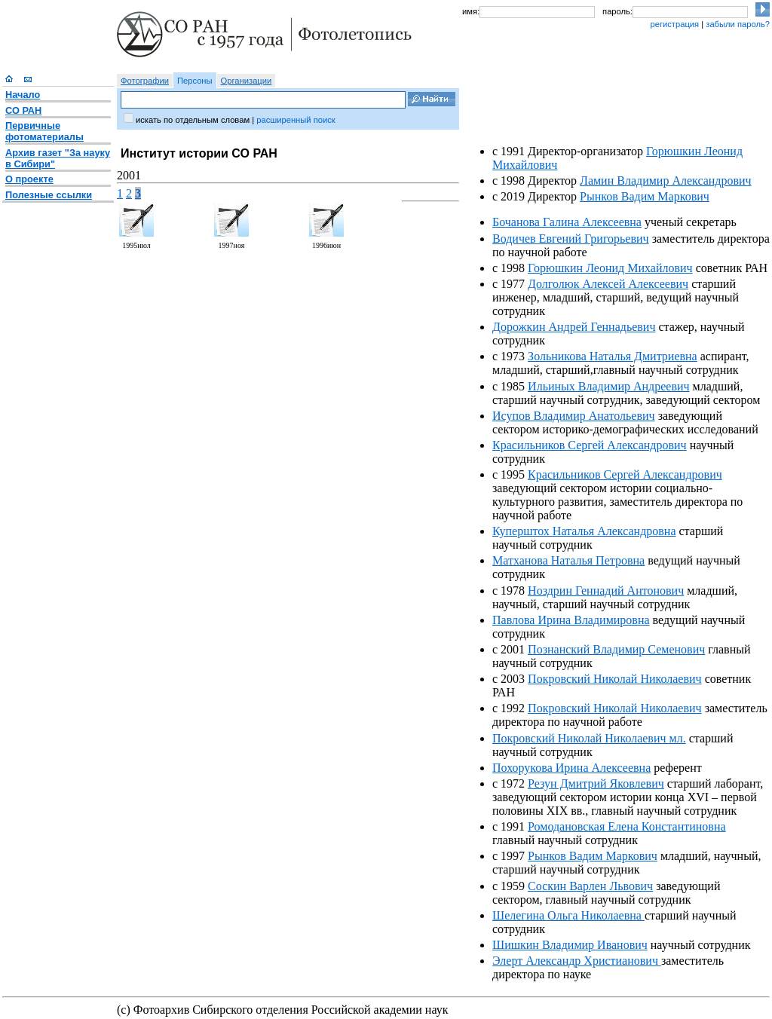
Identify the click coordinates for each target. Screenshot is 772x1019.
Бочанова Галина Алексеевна (567, 222)
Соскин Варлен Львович (590, 886)
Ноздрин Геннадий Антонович (606, 590)
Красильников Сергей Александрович (589, 445)
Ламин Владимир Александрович (666, 180)
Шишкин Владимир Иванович (570, 944)
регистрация (674, 24)
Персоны (195, 80)
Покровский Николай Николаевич (615, 678)
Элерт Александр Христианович (576, 960)
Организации (246, 80)
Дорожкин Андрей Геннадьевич (573, 326)
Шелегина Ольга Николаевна (568, 915)
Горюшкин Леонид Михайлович (610, 268)
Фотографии (145, 80)
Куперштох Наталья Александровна (584, 531)
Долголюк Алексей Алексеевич (608, 283)
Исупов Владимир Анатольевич (573, 415)
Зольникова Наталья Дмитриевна (612, 356)
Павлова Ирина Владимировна (571, 620)
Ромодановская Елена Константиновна (626, 826)
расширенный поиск (295, 119)
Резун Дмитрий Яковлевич (596, 783)
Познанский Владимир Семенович (616, 649)
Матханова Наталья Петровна (568, 560)
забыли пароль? (738, 24)
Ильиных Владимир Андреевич (608, 386)
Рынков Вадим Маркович (644, 196)
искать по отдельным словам (193, 119)
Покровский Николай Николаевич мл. (589, 738)
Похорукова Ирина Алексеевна (571, 767)
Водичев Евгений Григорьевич (570, 238)
